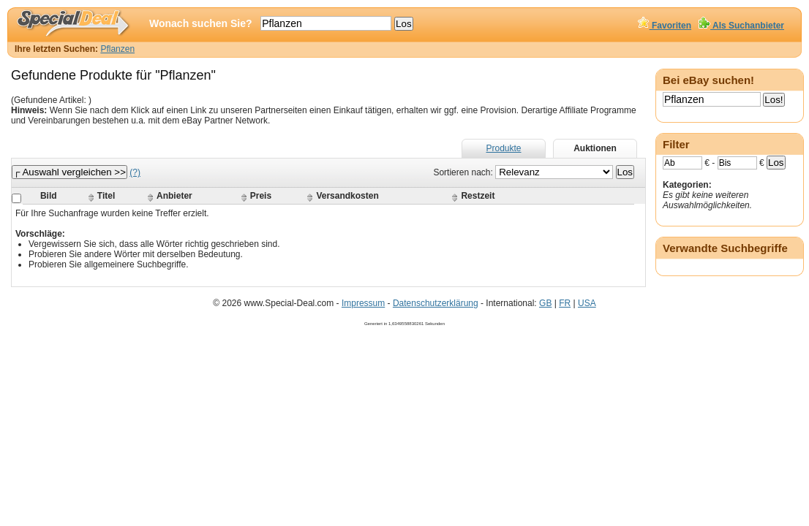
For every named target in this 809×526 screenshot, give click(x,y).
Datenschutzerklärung (435, 303)
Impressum (363, 303)
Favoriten (664, 25)
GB (545, 303)
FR (565, 303)
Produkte (503, 148)
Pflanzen (117, 49)
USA (587, 303)
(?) (134, 172)
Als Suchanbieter (741, 25)
